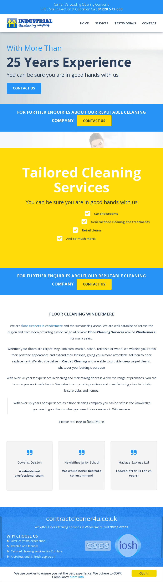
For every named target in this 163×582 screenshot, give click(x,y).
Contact (149, 23)
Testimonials (125, 23)
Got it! (144, 573)
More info (77, 577)
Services (101, 23)
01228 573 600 (110, 9)
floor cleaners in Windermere (42, 326)
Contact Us (24, 88)
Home (84, 23)
